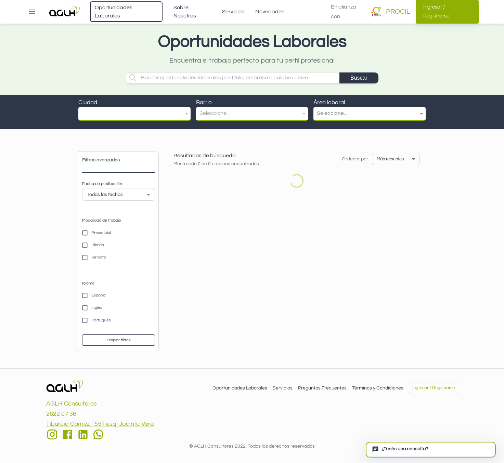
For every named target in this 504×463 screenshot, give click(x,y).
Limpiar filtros (118, 340)
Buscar (358, 77)
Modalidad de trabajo (101, 220)
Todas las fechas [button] (105, 194)
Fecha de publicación (102, 184)
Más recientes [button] (390, 159)
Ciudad (87, 103)
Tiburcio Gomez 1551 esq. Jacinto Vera (100, 424)
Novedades (269, 11)
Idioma (88, 283)
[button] (134, 113)
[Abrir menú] (32, 11)
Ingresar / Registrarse (447, 12)
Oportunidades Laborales (113, 11)
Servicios (233, 11)
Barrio (204, 103)
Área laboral (329, 103)
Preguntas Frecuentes (322, 388)
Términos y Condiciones (377, 388)
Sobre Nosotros (184, 11)
